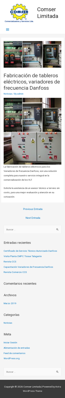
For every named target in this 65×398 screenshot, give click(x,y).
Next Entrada (33, 217)
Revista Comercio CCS (15, 272)
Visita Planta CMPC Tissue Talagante (23, 256)
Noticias (8, 93)
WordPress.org (12, 358)
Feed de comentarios (14, 353)
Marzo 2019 (10, 303)
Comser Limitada (47, 12)
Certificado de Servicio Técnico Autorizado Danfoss (30, 250)
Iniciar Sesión (10, 342)
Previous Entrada (32, 209)
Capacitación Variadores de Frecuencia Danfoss (28, 267)
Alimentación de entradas (17, 347)
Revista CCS (10, 261)
